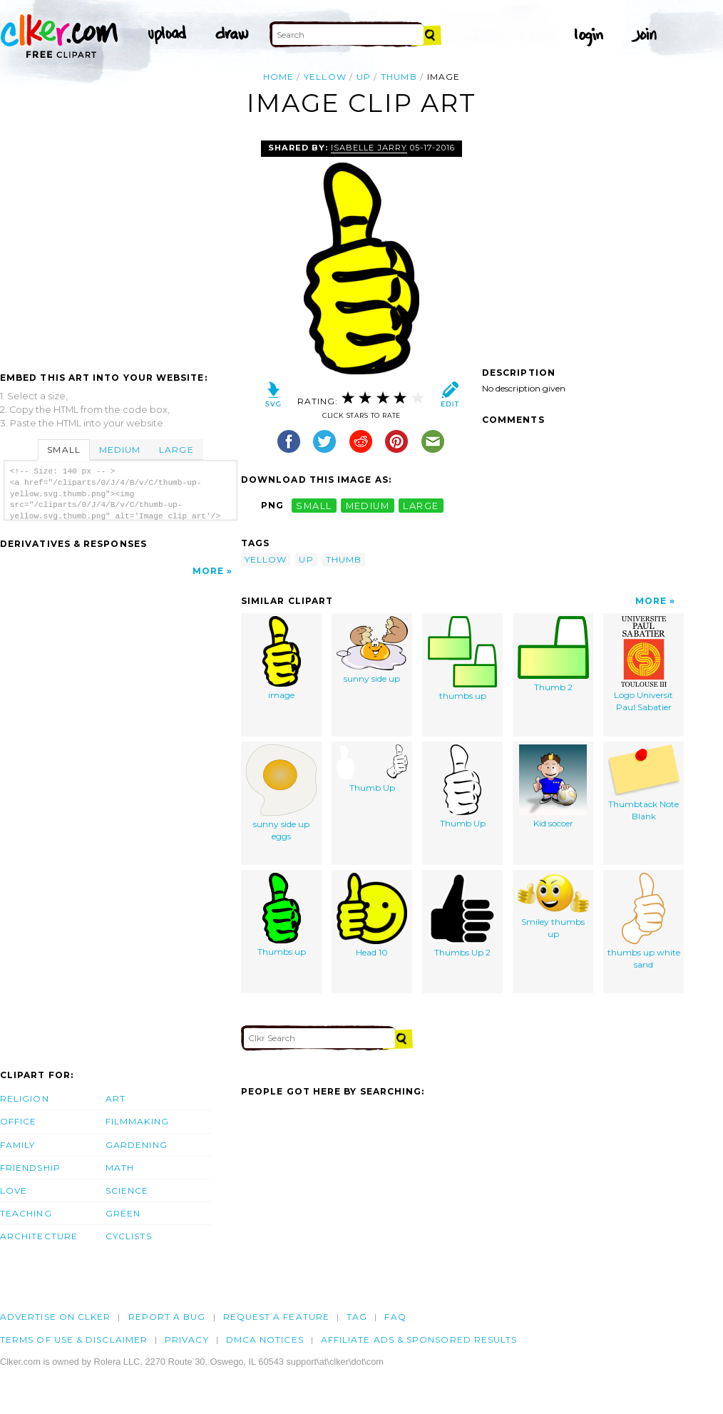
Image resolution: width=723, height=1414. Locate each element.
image (281, 658)
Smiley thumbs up (553, 906)
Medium (119, 449)
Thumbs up (281, 915)
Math (120, 1167)
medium (368, 505)
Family (17, 1144)
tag (357, 1316)
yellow (325, 76)
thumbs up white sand (643, 921)
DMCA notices (265, 1339)
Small (63, 449)
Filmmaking (137, 1121)
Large (176, 449)
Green (123, 1213)
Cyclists (129, 1236)
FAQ (395, 1316)
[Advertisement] (120, 247)
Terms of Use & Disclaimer (74, 1339)
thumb (398, 76)
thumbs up (462, 659)
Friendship (30, 1167)
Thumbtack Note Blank (644, 783)
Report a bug (167, 1316)
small (314, 505)
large (421, 505)
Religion (24, 1098)
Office (18, 1121)
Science (127, 1190)
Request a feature (276, 1316)
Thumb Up (372, 769)
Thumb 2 (553, 654)
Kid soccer (553, 786)
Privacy (187, 1339)
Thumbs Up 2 (462, 915)
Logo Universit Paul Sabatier (643, 664)
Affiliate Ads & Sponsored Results (419, 1339)
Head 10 (372, 915)
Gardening (137, 1144)
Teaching (26, 1213)
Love (13, 1190)
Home (278, 76)
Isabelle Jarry (368, 148)
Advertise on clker (55, 1316)
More (208, 570)
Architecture (39, 1236)
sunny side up (372, 650)
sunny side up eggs (281, 793)
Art (115, 1098)
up (364, 76)
